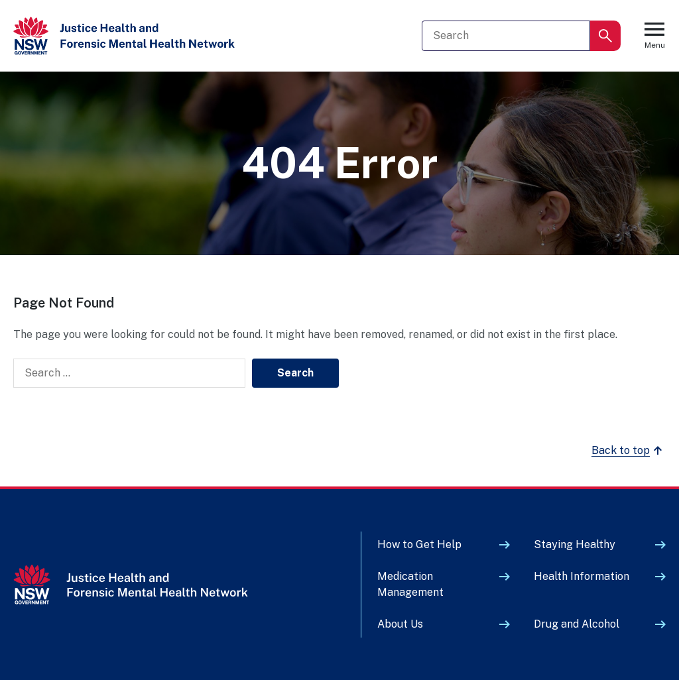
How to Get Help (419, 544)
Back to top (628, 451)
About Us (400, 624)
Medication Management (410, 584)
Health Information (581, 576)
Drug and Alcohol (576, 624)
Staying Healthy (574, 544)
